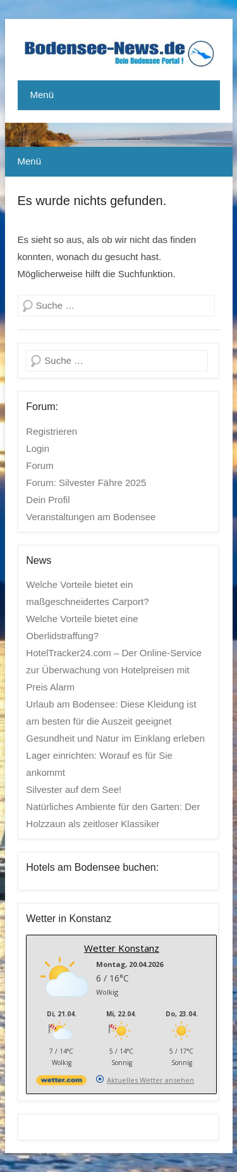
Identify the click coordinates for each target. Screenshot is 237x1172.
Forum (39, 465)
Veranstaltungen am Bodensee (90, 516)
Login (37, 448)
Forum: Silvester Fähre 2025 (86, 482)
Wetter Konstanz (121, 948)
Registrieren (51, 431)
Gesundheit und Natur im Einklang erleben (115, 738)
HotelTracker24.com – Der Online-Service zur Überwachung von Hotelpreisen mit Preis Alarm (114, 669)
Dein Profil (48, 499)
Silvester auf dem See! (73, 789)
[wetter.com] (61, 1082)
